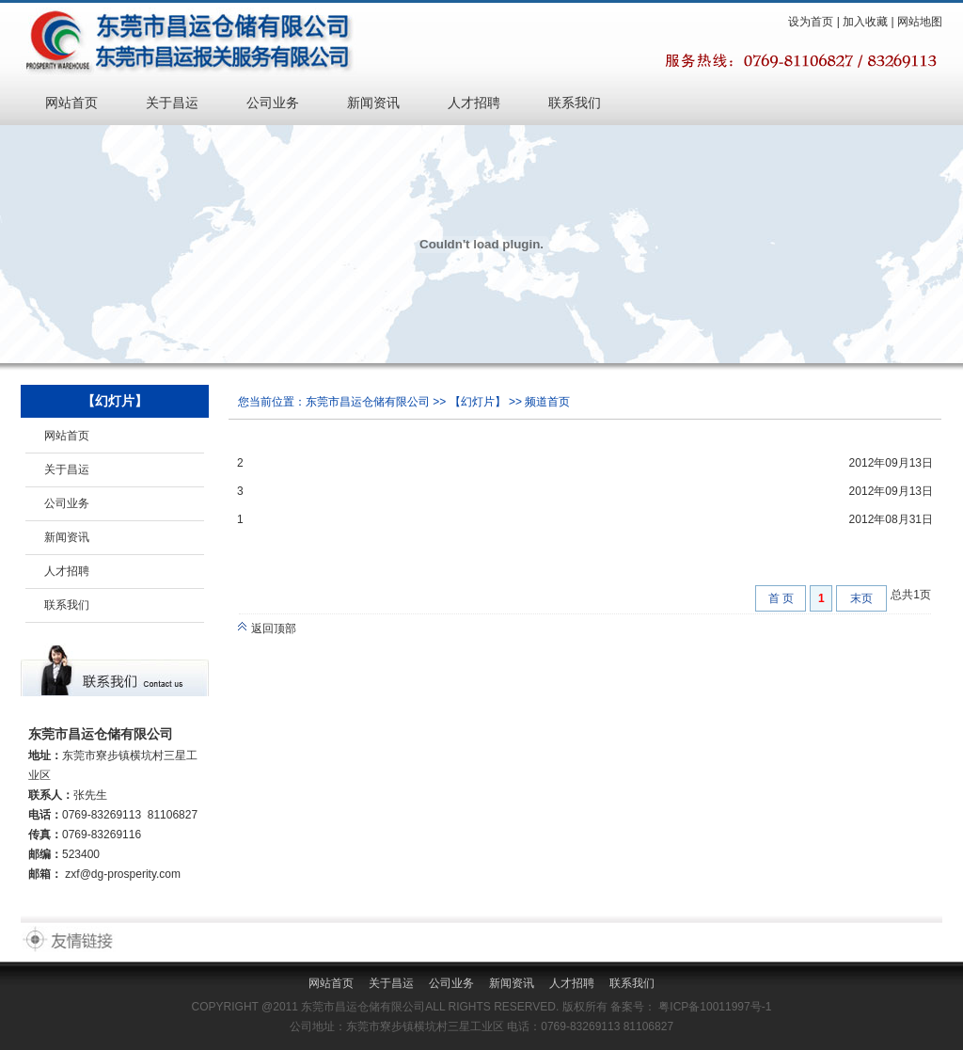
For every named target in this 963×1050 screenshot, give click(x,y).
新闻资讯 (373, 102)
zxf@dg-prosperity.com (123, 874)
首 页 (781, 598)
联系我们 (574, 102)
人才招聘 (474, 102)
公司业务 (272, 102)
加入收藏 (865, 21)
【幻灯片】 (478, 401)
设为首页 (810, 21)
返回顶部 (266, 628)
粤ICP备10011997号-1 (713, 1006)
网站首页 (71, 102)
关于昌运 (172, 102)
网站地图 (919, 21)
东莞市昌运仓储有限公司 (368, 401)
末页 (861, 598)
